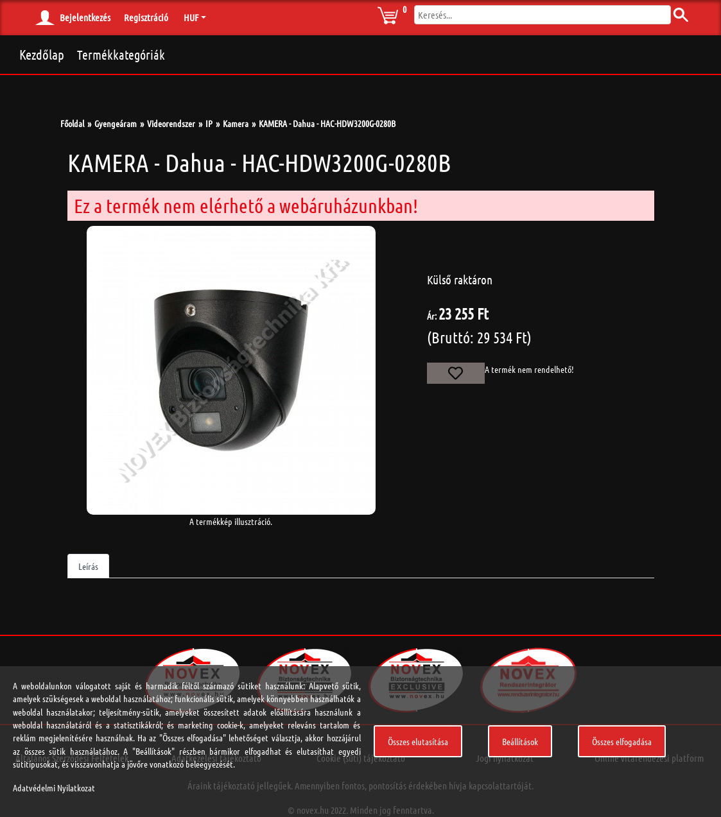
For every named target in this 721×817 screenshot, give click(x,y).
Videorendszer (171, 123)
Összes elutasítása (418, 741)
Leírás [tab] (88, 566)
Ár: (432, 316)
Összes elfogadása (622, 741)
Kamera (235, 123)
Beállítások (520, 741)
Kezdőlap (41, 54)
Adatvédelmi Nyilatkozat (54, 787)
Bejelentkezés (85, 17)
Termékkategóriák (121, 54)
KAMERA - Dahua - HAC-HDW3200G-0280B (327, 123)
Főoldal (72, 123)
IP (209, 123)
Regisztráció (146, 17)
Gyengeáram (115, 123)
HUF (191, 17)
